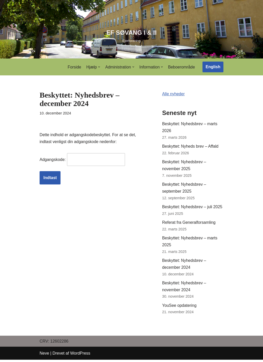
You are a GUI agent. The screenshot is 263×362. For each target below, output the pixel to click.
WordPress (80, 355)
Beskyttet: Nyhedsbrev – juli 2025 (192, 208)
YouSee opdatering (179, 308)
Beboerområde (181, 67)
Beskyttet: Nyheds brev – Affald (190, 147)
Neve (44, 355)
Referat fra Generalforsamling (189, 224)
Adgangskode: (82, 159)
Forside (73, 67)
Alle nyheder (173, 94)
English (213, 67)
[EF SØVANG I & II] (131, 36)
